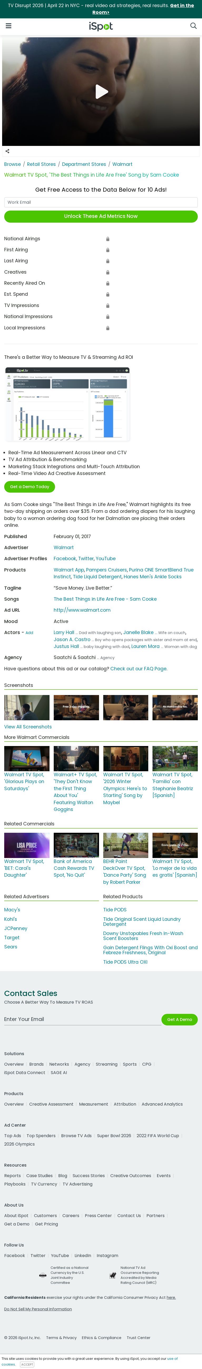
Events (164, 1176)
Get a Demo (16, 1224)
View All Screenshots (28, 727)
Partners (155, 1216)
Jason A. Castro (72, 639)
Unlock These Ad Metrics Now (101, 216)
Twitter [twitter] (38, 1256)
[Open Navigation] (8, 26)
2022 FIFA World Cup (158, 1136)
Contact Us (129, 1216)
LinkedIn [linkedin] (83, 1256)
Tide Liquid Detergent (97, 577)
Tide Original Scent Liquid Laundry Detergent (142, 921)
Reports (12, 1176)
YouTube (106, 558)
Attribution (125, 1104)
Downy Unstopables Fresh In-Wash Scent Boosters (143, 936)
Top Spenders (41, 1136)
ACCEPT (27, 1364)
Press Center (98, 1216)
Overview (14, 1064)
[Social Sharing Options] (7, 151)
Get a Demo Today (29, 487)
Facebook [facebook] (14, 1256)
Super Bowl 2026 (114, 1136)
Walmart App (69, 570)
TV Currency (44, 1184)
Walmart (64, 547)
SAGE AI (59, 1073)
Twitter (86, 558)
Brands (36, 1064)
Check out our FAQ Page (138, 669)
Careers (70, 1216)
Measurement (93, 1104)
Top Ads (12, 1136)
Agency (82, 1064)
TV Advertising (77, 1184)
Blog (62, 1176)
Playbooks (15, 1184)
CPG (146, 1064)
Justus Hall (66, 646)
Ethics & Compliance (101, 1337)
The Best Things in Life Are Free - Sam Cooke (105, 599)
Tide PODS (115, 910)
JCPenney (15, 928)
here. (171, 1297)
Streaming (106, 1064)
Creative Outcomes (130, 1176)
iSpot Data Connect (24, 1073)
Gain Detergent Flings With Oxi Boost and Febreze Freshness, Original (150, 950)
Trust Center (138, 1337)
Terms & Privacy (61, 1337)
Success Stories (89, 1176)
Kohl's (10, 919)
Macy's (12, 910)
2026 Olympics (19, 1144)
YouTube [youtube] (60, 1256)
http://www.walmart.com (82, 610)
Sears (10, 947)
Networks (59, 1064)
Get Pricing (46, 1224)
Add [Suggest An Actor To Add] (29, 632)
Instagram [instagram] (107, 1256)
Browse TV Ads (76, 1136)
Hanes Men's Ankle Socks (153, 577)
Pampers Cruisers (106, 570)
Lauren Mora (145, 646)
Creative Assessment (51, 1104)
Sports (130, 1064)
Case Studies (39, 1176)
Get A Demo (179, 1019)
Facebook (65, 558)
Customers (45, 1216)
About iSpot (16, 1216)
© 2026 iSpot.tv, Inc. (22, 1337)
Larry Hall (64, 632)
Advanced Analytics (162, 1104)
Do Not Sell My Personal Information (38, 1309)
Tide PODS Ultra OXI (125, 962)
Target (11, 937)
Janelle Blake (138, 632)
